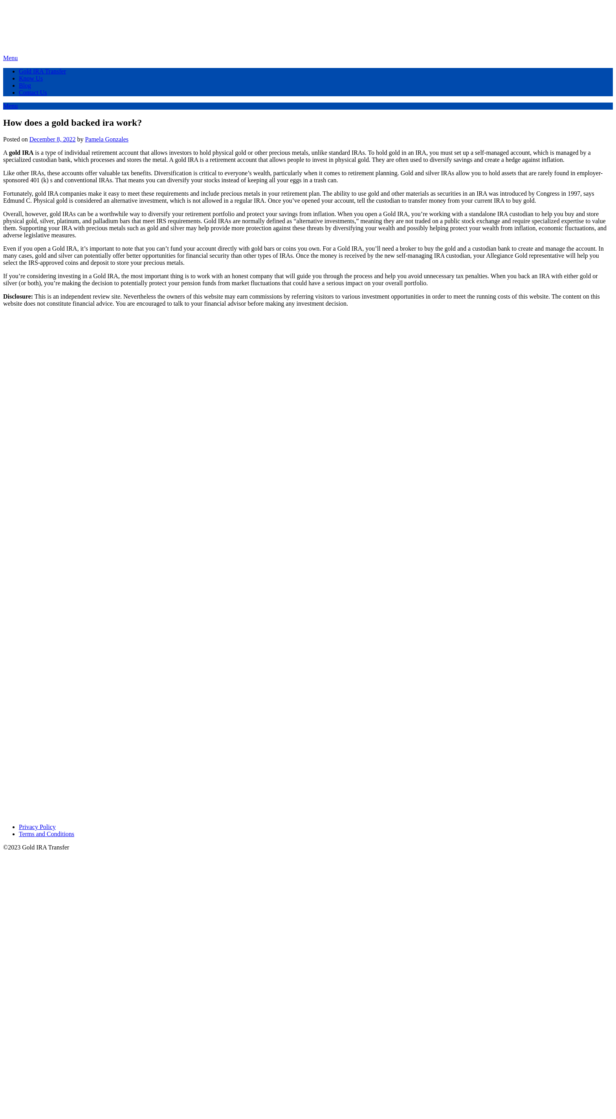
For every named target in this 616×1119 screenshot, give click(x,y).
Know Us (31, 78)
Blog (25, 85)
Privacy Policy (37, 827)
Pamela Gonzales (106, 139)
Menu (10, 58)
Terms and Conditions (46, 834)
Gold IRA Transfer (42, 71)
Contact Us (33, 92)
